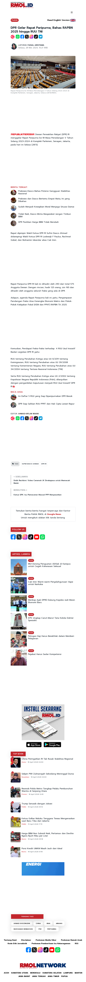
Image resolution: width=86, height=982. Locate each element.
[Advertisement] (43, 113)
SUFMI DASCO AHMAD (30, 464)
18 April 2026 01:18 (35, 852)
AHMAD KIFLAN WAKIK (28, 413)
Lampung (68, 973)
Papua (64, 976)
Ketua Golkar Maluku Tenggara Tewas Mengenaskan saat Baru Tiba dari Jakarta (48, 819)
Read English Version (58, 20)
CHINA (38, 923)
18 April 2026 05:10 (35, 807)
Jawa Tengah (39, 976)
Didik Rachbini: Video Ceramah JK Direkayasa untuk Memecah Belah (42, 481)
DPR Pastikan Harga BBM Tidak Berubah (38, 222)
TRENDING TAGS (27, 916)
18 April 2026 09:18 (35, 839)
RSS (76, 943)
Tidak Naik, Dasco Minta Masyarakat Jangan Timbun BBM (44, 215)
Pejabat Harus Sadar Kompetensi (44, 654)
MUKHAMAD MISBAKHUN (23, 929)
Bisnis (24, 839)
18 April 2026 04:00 (38, 777)
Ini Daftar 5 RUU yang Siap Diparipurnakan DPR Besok (45, 396)
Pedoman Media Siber (46, 940)
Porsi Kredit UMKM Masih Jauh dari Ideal (42, 848)
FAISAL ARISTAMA (36, 45)
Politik (15, 20)
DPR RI (43, 464)
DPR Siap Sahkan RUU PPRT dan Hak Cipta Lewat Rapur (46, 404)
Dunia (24, 762)
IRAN (48, 923)
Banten (78, 973)
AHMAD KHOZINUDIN (22, 923)
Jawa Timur (53, 976)
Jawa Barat (24, 976)
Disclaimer (26, 940)
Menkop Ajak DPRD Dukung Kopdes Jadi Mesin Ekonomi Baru (51, 601)
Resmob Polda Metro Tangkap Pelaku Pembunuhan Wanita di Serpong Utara (47, 789)
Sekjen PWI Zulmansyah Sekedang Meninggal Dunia (48, 774)
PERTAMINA (51, 929)
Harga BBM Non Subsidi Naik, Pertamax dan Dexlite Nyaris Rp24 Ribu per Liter (48, 834)
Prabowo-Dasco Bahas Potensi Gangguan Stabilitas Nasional (44, 192)
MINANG (59, 923)
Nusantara (25, 777)
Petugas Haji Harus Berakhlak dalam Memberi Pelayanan (51, 637)
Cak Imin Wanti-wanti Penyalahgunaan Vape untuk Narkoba (50, 583)
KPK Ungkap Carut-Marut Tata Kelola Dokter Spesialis (51, 619)
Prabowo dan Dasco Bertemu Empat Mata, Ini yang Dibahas (44, 200)
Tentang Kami (10, 940)
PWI (39, 929)
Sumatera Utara (19, 973)
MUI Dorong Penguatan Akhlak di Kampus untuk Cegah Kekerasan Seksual (49, 565)
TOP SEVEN (18, 754)
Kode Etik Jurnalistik (17, 943)
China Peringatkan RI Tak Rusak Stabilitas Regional (47, 759)
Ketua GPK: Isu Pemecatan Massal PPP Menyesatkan (37, 494)
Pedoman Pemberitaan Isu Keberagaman (51, 943)
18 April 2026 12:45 (36, 794)
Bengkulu (35, 973)
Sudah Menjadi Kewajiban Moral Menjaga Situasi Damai (46, 206)
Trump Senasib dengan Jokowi (37, 804)
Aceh (6, 973)
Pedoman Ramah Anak (71, 940)
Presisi (24, 794)
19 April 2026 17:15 (35, 824)
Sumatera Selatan (51, 973)
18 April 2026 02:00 (35, 762)
